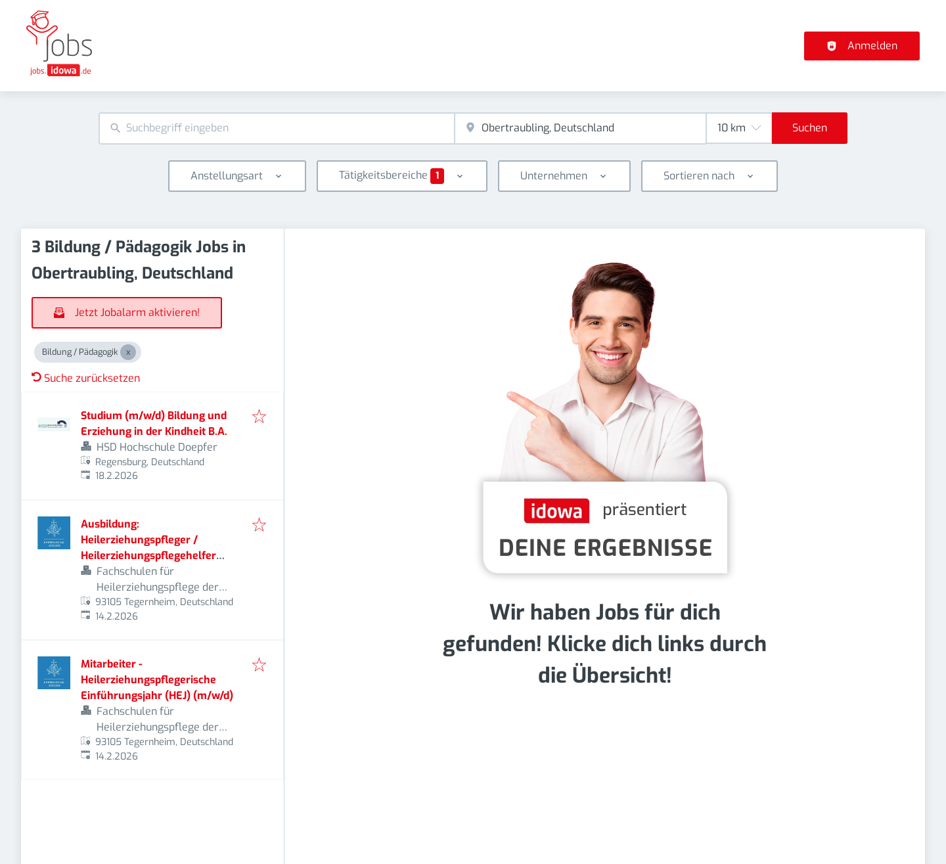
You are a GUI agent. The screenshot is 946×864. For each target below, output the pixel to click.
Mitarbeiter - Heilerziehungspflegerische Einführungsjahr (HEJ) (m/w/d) (157, 679)
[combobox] (277, 128)
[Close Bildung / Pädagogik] (128, 352)
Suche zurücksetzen (86, 378)
